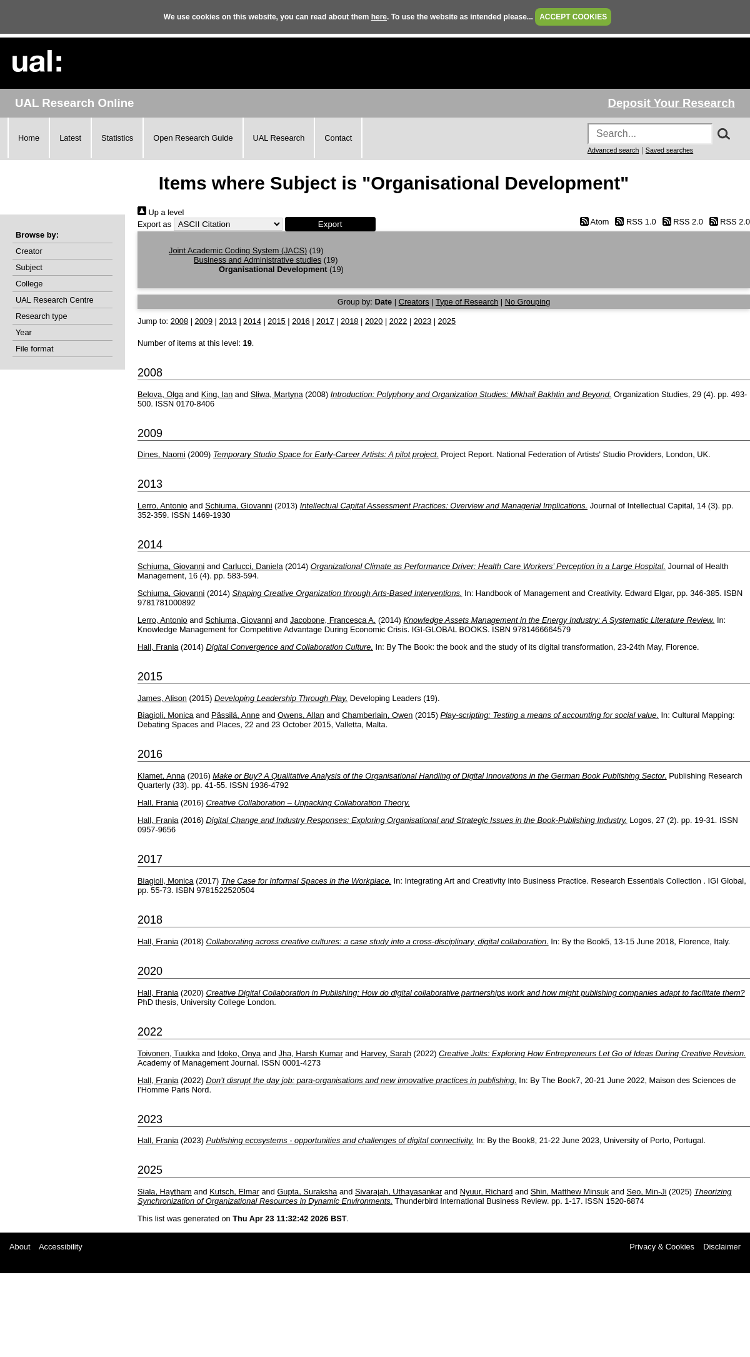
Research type (42, 316)
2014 (252, 321)
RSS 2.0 (680, 221)
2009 (203, 321)
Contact (338, 138)
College (29, 283)
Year (24, 332)
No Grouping (528, 301)
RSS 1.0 (633, 221)
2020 (373, 321)
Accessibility (60, 1246)
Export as (154, 224)
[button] (330, 224)
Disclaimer (722, 1246)
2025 (447, 321)
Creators (414, 301)
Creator (29, 251)
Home (28, 138)
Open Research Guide (192, 138)
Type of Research (467, 301)
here (379, 17)
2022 (398, 321)
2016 (300, 321)
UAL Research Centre (55, 300)
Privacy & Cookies (661, 1246)
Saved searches (669, 150)
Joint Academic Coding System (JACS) (238, 250)
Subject (29, 267)
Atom (592, 221)
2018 (349, 321)
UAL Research (279, 138)
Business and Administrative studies (257, 260)
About (19, 1246)
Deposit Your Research (671, 102)
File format (34, 348)
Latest (70, 138)
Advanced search (613, 150)
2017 (325, 321)
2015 (276, 321)
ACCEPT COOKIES (573, 17)
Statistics (117, 138)
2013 (227, 321)
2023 (422, 321)
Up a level (161, 212)
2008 (179, 321)
